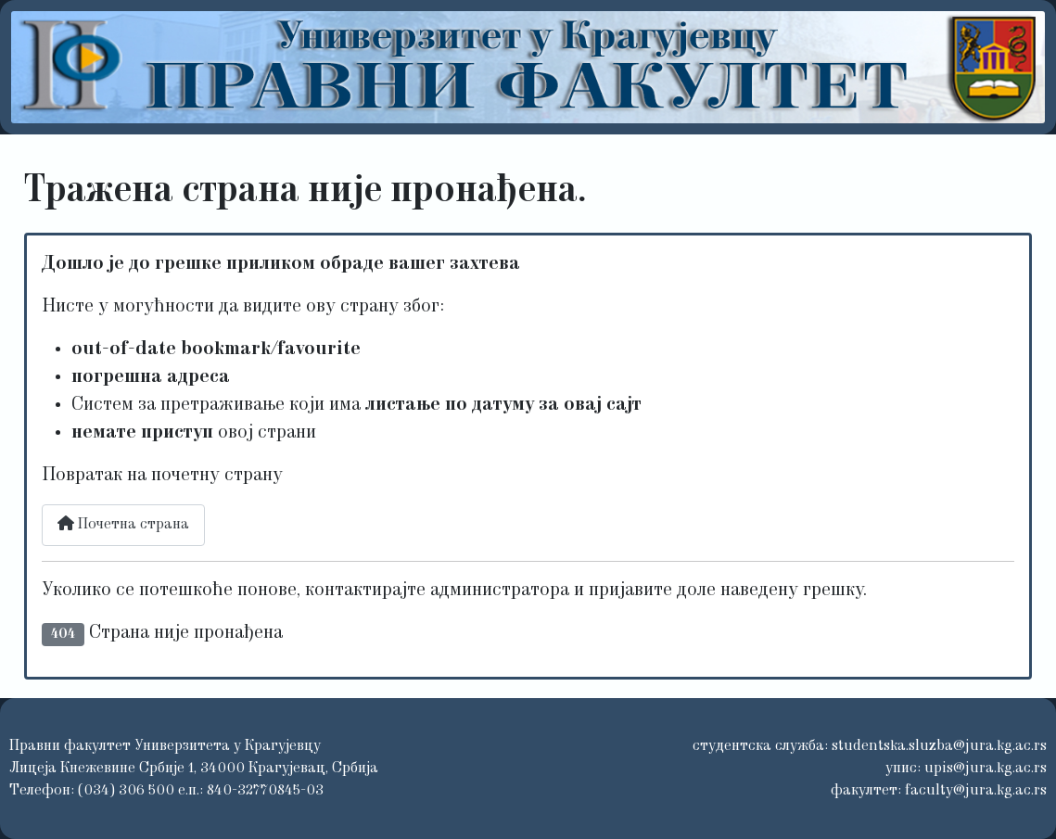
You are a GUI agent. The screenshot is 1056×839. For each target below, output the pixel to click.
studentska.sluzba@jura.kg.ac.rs (939, 746)
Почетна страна (123, 523)
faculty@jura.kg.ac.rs (976, 790)
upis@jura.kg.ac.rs (985, 768)
